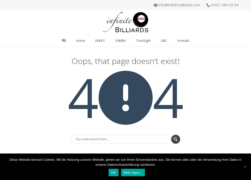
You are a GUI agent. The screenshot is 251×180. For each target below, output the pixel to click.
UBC (164, 40)
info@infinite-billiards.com (179, 4)
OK (113, 172)
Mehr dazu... (133, 172)
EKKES (100, 40)
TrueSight (143, 40)
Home (80, 40)
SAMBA (120, 40)
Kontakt (183, 40)
